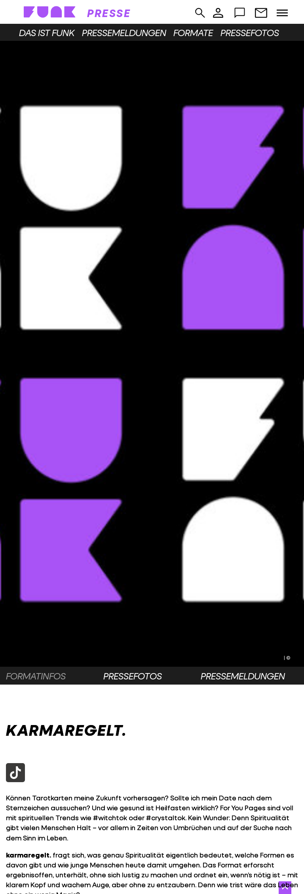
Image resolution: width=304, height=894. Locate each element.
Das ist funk (46, 32)
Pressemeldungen (124, 32)
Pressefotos (249, 32)
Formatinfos (36, 675)
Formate (193, 32)
